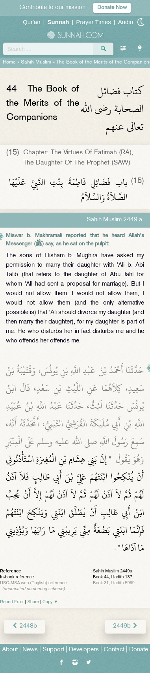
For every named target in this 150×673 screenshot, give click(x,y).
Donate (138, 650)
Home (9, 62)
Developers (84, 650)
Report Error (12, 601)
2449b (125, 626)
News (30, 650)
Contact (114, 650)
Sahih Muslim (36, 62)
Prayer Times (93, 22)
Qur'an (32, 22)
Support (53, 650)
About (10, 650)
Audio (125, 22)
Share (33, 601)
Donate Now (112, 7)
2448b (24, 626)
